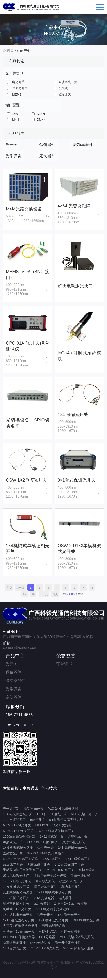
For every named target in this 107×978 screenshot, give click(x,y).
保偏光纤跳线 (80, 875)
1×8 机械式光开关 (16, 898)
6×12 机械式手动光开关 (54, 892)
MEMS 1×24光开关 (17, 825)
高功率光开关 (65, 82)
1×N (12, 114)
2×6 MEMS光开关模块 (70, 903)
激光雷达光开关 (73, 842)
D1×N (38, 114)
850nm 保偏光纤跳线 (78, 948)
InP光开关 (37, 820)
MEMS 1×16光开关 (45, 948)
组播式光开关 (13, 842)
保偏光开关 (17, 88)
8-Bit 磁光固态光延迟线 (52, 909)
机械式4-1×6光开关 (17, 909)
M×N (13, 119)
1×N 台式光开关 (14, 948)
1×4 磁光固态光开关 (17, 814)
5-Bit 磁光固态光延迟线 (66, 820)
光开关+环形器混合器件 (20, 926)
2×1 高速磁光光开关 (72, 847)
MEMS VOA (48, 931)
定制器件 (13, 697)
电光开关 (16, 82)
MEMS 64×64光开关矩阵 (53, 825)
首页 (10, 50)
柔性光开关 (45, 847)
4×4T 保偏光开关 (78, 859)
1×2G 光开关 (51, 859)
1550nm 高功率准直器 (19, 836)
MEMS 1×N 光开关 (60, 870)
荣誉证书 (64, 664)
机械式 (61, 88)
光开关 (12, 664)
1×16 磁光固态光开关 (18, 920)
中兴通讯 (30, 788)
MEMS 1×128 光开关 (18, 831)
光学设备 (13, 689)
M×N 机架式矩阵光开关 (77, 937)
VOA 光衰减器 (43, 898)
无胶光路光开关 (38, 864)
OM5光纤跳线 (40, 942)
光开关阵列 (42, 903)
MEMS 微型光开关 (86, 920)
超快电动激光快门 (16, 875)
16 (33, 594)
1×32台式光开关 (52, 836)
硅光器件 (65, 898)
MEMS (14, 94)
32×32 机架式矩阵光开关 (56, 831)
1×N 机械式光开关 (16, 887)
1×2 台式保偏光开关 (69, 864)
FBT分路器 (47, 937)
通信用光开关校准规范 (50, 875)
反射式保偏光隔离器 (17, 892)
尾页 (55, 594)
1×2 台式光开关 (14, 820)
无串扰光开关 (77, 836)
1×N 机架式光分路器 (18, 847)
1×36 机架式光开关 (17, 881)
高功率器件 (15, 680)
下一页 (44, 594)
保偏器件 (13, 672)
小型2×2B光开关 (71, 881)
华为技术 (49, 788)
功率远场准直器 (14, 942)
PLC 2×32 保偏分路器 (19, 937)
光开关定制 (11, 808)
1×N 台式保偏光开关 (52, 814)
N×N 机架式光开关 (84, 814)
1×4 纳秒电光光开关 (17, 914)
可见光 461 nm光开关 (18, 931)
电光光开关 (45, 914)
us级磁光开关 (13, 864)
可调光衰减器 (70, 931)
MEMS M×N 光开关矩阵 (20, 859)
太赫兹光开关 (13, 853)
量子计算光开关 (45, 887)
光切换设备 (86, 870)
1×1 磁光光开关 (68, 914)
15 (24, 594)
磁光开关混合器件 (68, 942)
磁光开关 (62, 94)
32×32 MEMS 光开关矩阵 (45, 853)
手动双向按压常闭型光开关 (22, 870)
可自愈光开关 (45, 881)
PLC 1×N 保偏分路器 (42, 842)
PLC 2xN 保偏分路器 (63, 808)
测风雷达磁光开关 (16, 903)
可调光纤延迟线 (53, 926)
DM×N (39, 119)
